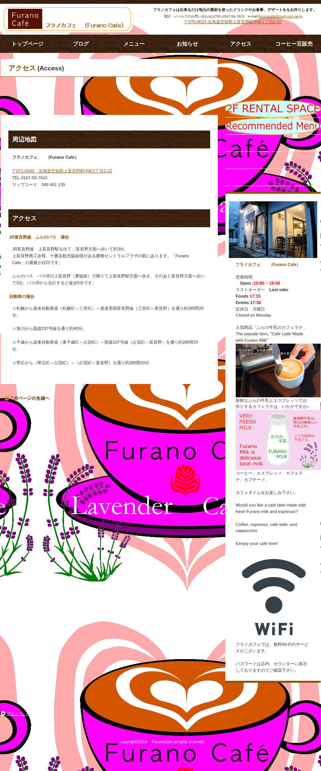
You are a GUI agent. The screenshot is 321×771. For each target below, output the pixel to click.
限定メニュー (273, 108)
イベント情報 (273, 126)
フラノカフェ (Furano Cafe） (69, 19)
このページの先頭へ (28, 398)
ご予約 (273, 177)
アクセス (273, 160)
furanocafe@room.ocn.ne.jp (280, 16)
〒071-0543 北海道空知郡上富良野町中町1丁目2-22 (62, 171)
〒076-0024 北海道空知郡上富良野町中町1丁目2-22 (232, 21)
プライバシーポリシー (25, 714)
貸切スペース (273, 143)
